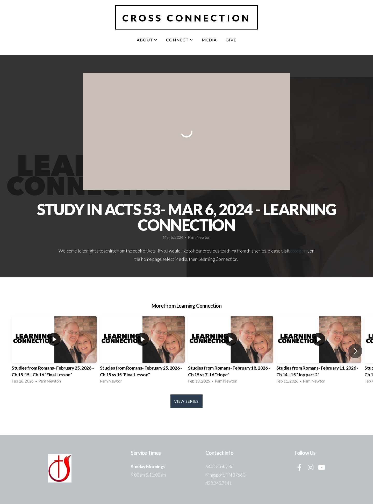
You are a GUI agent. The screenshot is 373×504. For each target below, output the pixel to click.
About (147, 39)
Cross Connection (186, 18)
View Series (186, 401)
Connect (179, 39)
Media (209, 39)
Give (231, 39)
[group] (54, 351)
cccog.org (299, 251)
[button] (355, 351)
